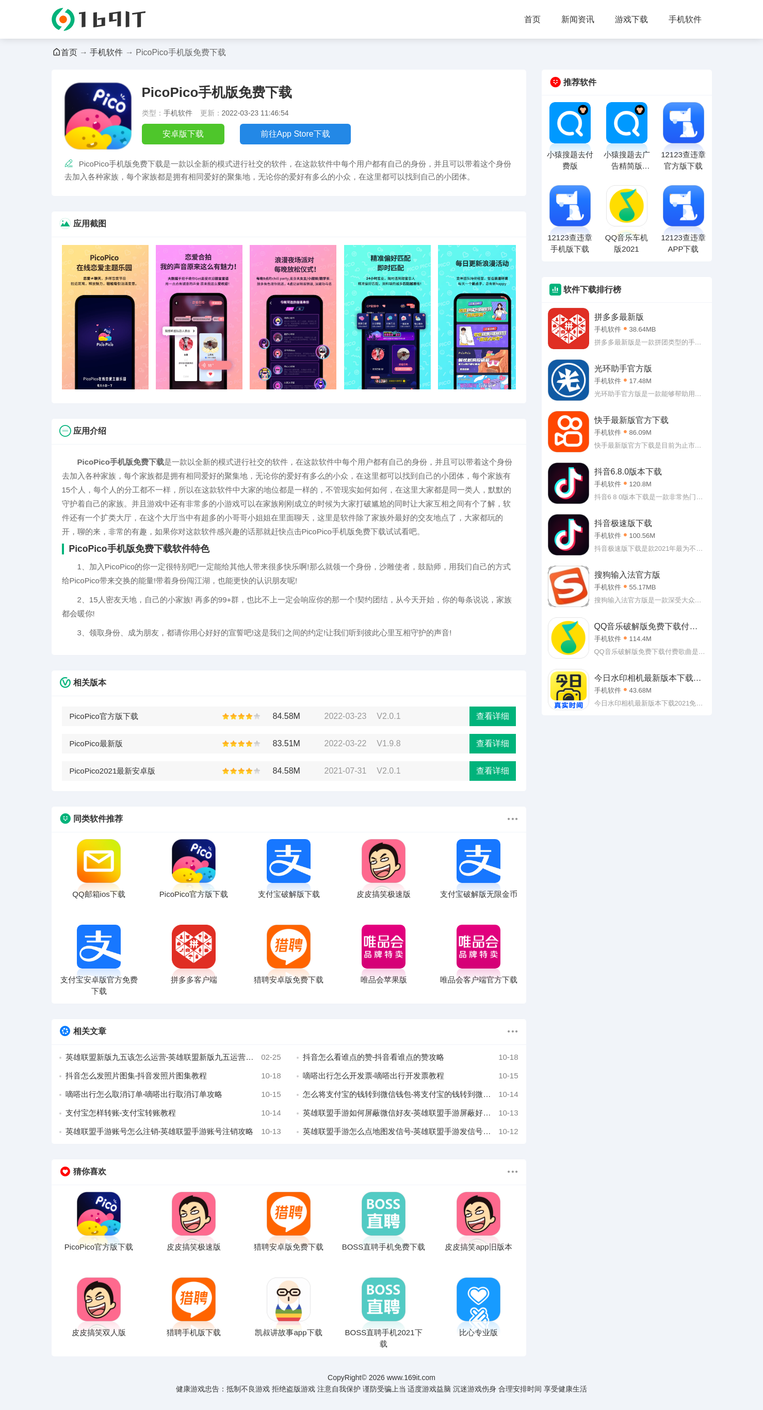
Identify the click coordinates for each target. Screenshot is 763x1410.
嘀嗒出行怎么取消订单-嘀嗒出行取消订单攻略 (173, 1094)
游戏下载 (631, 19)
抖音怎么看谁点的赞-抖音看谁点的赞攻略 (410, 1057)
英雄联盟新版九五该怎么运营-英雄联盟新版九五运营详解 (173, 1057)
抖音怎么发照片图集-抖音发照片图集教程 (173, 1076)
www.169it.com (411, 1377)
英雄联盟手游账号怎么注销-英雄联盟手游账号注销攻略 (173, 1131)
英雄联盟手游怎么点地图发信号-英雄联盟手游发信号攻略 (410, 1131)
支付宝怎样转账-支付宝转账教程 (173, 1113)
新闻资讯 (577, 19)
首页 (532, 19)
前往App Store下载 (295, 133)
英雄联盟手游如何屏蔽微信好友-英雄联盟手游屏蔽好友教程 (410, 1113)
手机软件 (685, 19)
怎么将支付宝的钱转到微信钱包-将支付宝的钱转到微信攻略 (410, 1094)
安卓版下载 (183, 133)
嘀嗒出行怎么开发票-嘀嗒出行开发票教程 (410, 1076)
